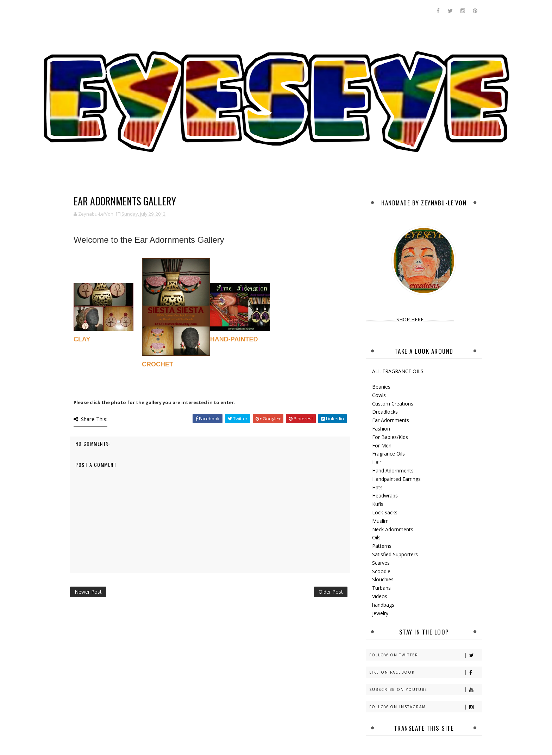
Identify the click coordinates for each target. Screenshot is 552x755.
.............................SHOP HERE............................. (410, 319)
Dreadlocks (385, 411)
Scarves (381, 562)
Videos (379, 596)
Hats (377, 487)
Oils (376, 537)
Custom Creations (392, 403)
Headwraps (385, 495)
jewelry (380, 613)
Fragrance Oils (388, 453)
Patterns (381, 546)
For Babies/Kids (390, 437)
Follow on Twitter (425, 655)
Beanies (381, 386)
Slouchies (383, 579)
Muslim (380, 521)
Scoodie (381, 571)
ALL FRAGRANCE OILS (398, 371)
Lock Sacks (384, 512)
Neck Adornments (392, 529)
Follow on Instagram (425, 707)
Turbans (381, 587)
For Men (381, 445)
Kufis (377, 504)
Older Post (331, 591)
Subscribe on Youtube (425, 689)
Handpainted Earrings (396, 479)
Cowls (379, 395)
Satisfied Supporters (395, 554)
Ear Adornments (390, 420)
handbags (383, 604)
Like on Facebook (425, 672)
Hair (376, 462)
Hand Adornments (393, 470)
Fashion (381, 428)
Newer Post (88, 591)
